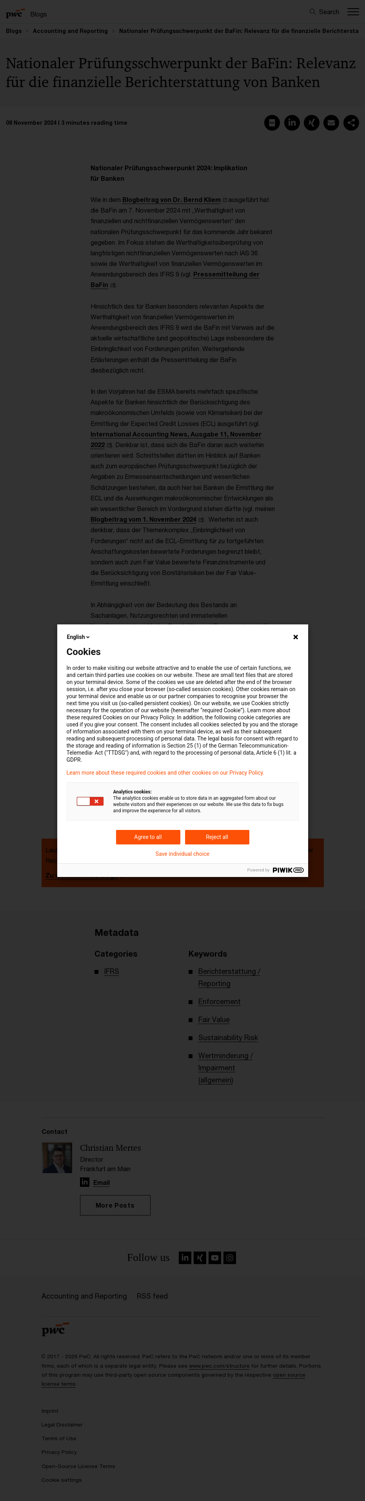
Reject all (217, 837)
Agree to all (148, 837)
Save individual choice (182, 854)
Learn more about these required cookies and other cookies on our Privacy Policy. (166, 773)
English (79, 637)
